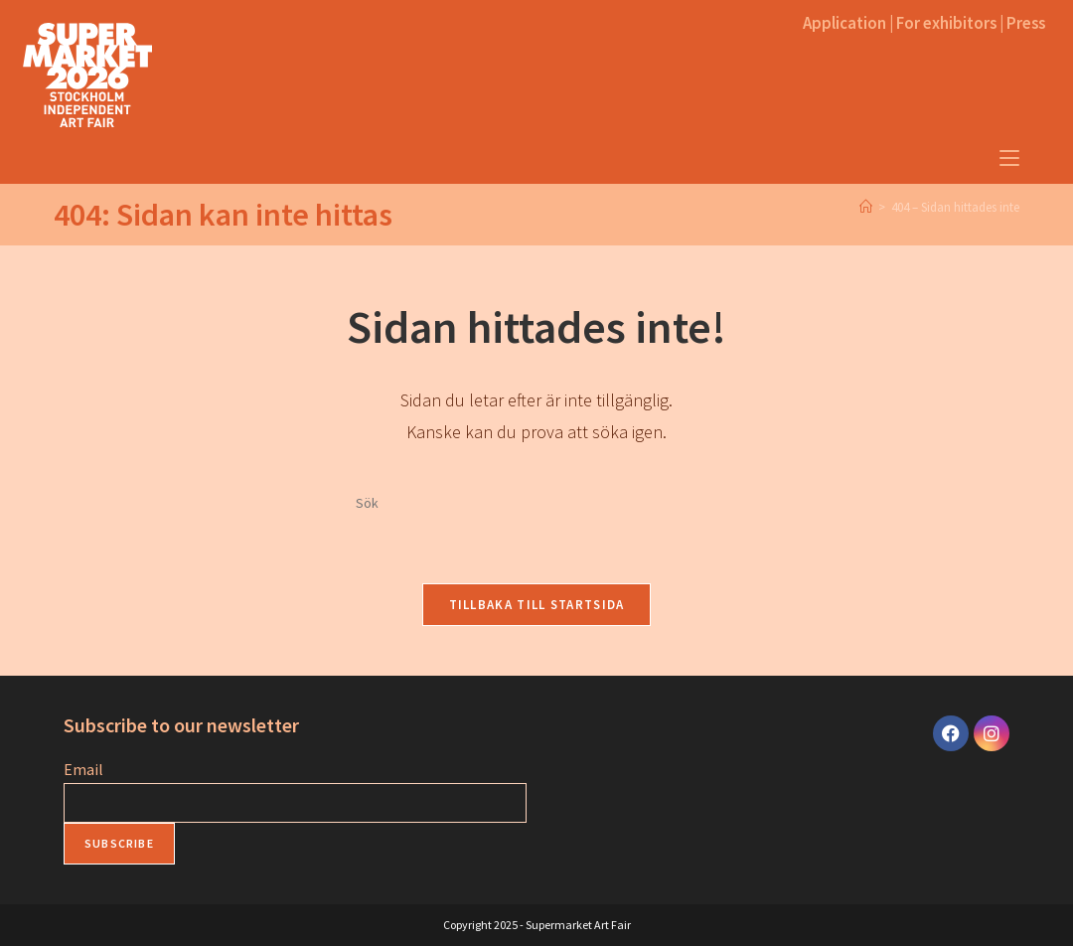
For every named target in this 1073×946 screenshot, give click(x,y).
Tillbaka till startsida (537, 604)
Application (844, 23)
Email (83, 769)
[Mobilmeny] (1009, 158)
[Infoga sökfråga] (536, 504)
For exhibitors (946, 23)
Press (1025, 23)
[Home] (865, 207)
